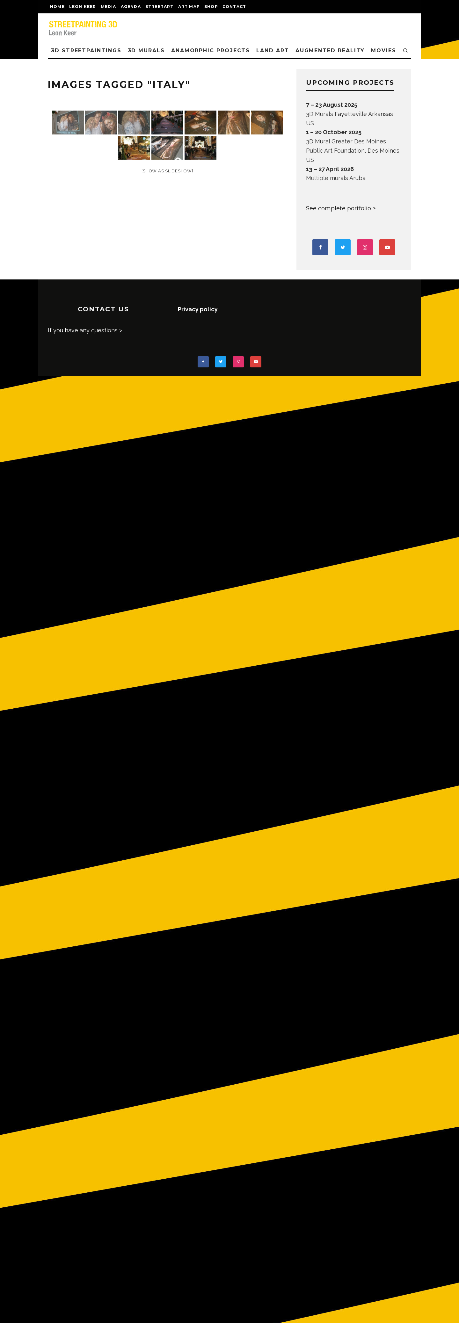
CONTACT (234, 6)
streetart (159, 6)
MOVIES (383, 50)
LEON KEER (82, 6)
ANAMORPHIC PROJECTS (210, 50)
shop (211, 6)
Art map (189, 6)
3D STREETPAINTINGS (86, 50)
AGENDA (131, 6)
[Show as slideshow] (167, 171)
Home (57, 6)
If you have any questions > (85, 330)
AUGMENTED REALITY (330, 50)
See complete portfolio (338, 208)
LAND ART (272, 50)
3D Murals (146, 50)
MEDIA (108, 6)
